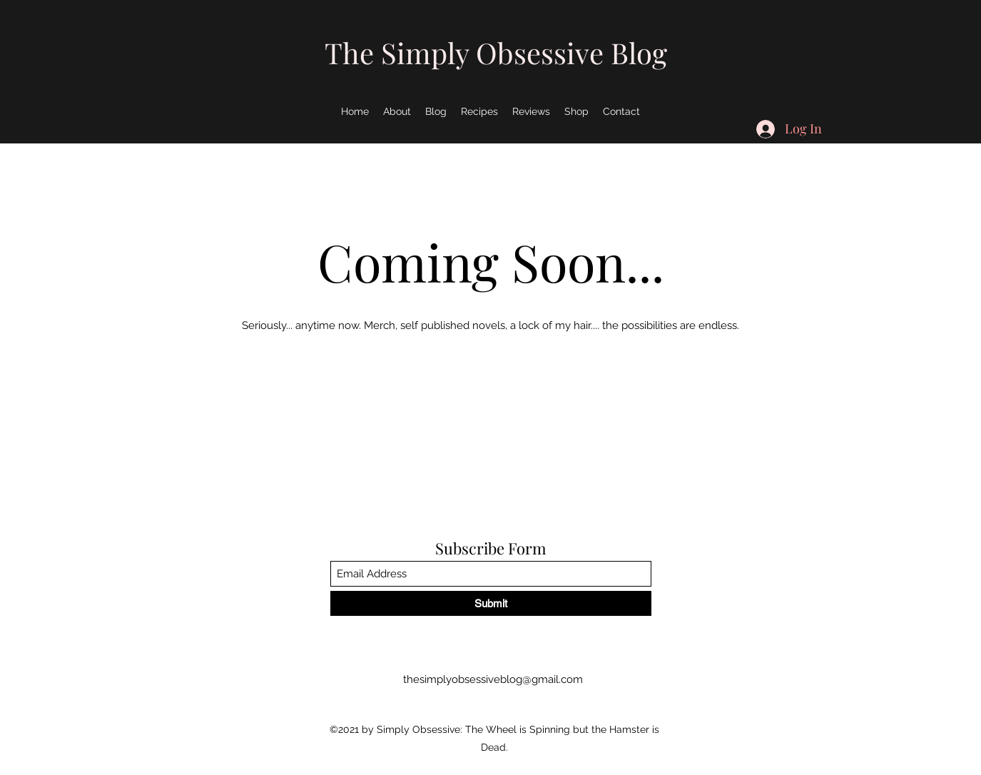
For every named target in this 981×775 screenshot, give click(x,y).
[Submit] (490, 603)
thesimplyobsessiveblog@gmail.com (493, 679)
